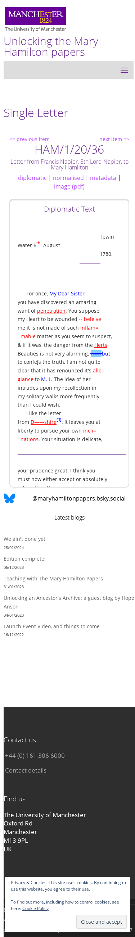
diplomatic (32, 178)
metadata (103, 178)
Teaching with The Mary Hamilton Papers (53, 578)
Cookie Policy (35, 908)
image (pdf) (69, 186)
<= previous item (29, 139)
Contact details (25, 770)
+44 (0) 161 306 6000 (35, 755)
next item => (114, 139)
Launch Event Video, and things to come (52, 626)
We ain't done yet (24, 538)
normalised (68, 178)
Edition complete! (25, 558)
